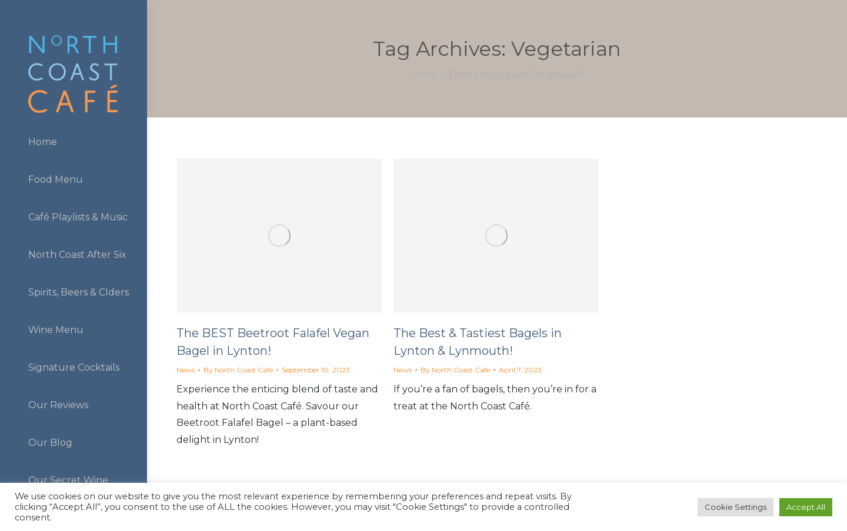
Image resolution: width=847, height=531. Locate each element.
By (238, 369)
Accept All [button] (805, 507)
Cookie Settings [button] (735, 507)
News (185, 369)
